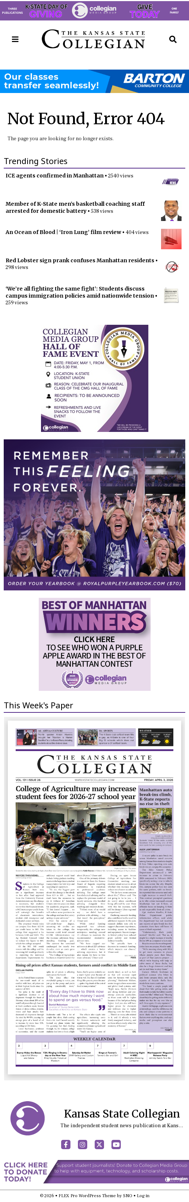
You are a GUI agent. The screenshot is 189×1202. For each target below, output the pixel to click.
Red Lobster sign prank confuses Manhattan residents (80, 260)
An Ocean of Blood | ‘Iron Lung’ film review (63, 232)
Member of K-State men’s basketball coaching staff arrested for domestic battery (75, 207)
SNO (127, 1196)
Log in (143, 1196)
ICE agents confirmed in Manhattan (55, 175)
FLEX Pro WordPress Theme (87, 1196)
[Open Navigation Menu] (15, 39)
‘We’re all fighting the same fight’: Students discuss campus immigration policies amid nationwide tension (80, 292)
